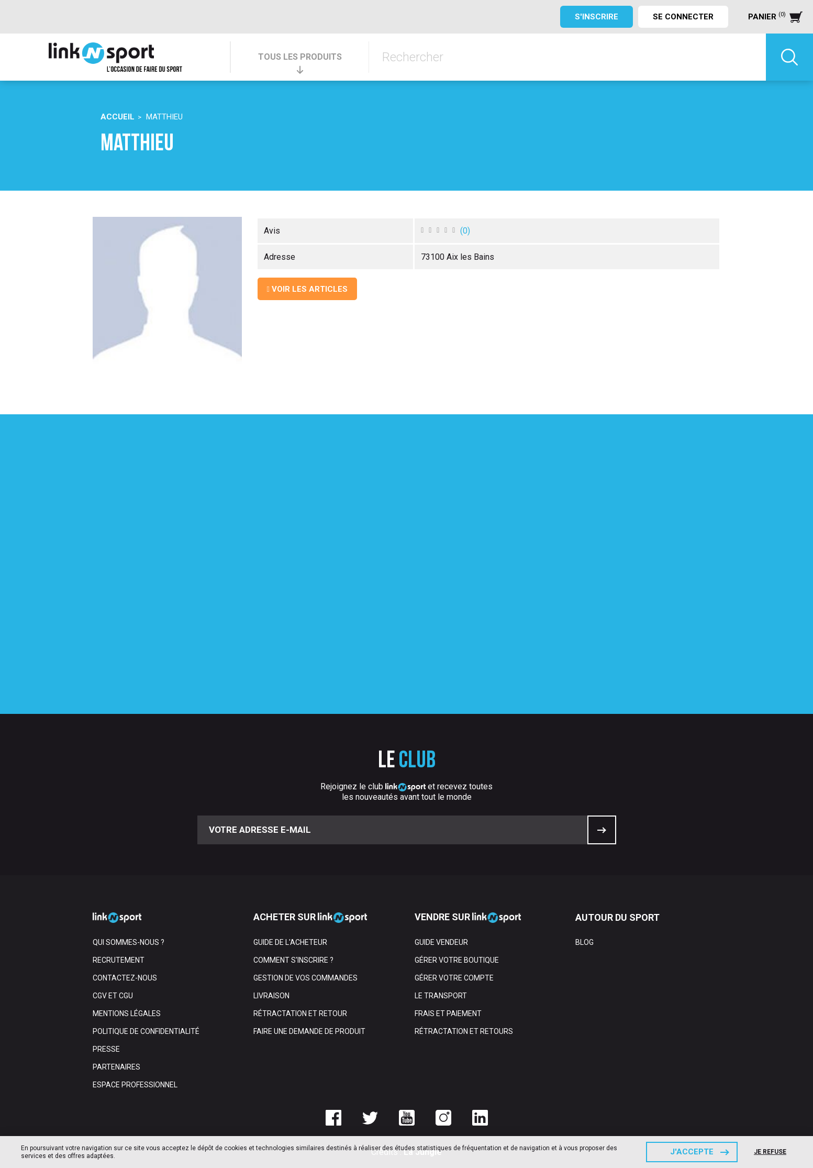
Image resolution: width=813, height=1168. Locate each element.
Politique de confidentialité (146, 1031)
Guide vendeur (441, 942)
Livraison (271, 995)
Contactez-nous (125, 978)
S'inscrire (596, 16)
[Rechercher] (567, 57)
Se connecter (683, 16)
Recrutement (118, 960)
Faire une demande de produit (309, 1031)
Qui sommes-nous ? (128, 942)
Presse (106, 1049)
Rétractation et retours (464, 1031)
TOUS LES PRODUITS (300, 57)
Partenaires (116, 1067)
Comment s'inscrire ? (293, 960)
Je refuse (770, 1151)
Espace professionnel (135, 1085)
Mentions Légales (127, 1013)
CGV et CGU (113, 995)
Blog (584, 942)
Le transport (441, 995)
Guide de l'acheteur (290, 942)
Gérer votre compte (454, 978)
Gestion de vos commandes (305, 978)
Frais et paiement (448, 1013)
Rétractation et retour (300, 1013)
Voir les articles (307, 289)
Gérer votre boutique (457, 960)
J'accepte (692, 1151)
